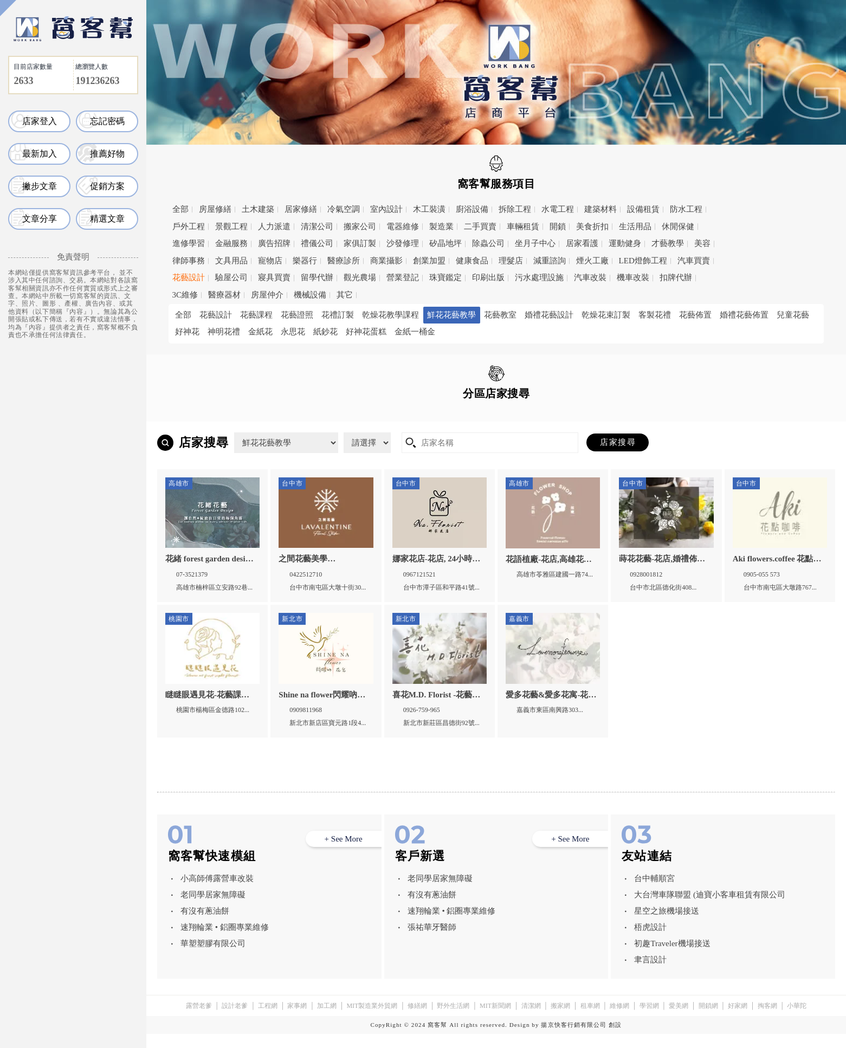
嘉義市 (479, 418)
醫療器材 (224, 294)
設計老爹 (235, 1020)
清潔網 (531, 1020)
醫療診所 (343, 260)
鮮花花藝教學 (451, 314)
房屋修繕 (215, 209)
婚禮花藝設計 (549, 314)
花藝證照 (297, 314)
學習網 (649, 1020)
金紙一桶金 (415, 331)
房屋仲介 (267, 294)
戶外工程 (188, 226)
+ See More (344, 853)
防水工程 (686, 209)
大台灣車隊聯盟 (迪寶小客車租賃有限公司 (709, 908)
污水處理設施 (539, 277)
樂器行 (305, 260)
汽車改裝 (590, 277)
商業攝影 (386, 260)
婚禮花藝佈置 (744, 314)
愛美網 (678, 1020)
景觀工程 (231, 226)
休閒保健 (678, 226)
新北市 (269, 418)
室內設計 (386, 209)
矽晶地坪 (445, 243)
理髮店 (511, 260)
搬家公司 (360, 226)
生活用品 (635, 226)
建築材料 (600, 209)
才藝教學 (667, 243)
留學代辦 (317, 277)
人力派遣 (274, 226)
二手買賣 (480, 226)
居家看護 (582, 243)
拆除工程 (515, 209)
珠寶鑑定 (445, 277)
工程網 (267, 1020)
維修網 (619, 1020)
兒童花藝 (793, 314)
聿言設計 (650, 973)
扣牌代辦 (676, 277)
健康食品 (472, 260)
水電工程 (557, 209)
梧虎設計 (650, 941)
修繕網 (417, 1020)
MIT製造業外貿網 (371, 1020)
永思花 (293, 331)
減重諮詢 (549, 260)
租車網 (590, 1020)
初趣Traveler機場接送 (672, 957)
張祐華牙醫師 (432, 941)
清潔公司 (317, 226)
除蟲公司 (488, 243)
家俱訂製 (360, 243)
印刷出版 (488, 277)
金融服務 (231, 243)
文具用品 (231, 260)
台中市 (409, 418)
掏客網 (767, 1020)
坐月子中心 (535, 243)
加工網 (327, 1020)
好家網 (737, 1020)
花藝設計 (188, 277)
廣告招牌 (274, 243)
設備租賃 (643, 209)
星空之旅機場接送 (666, 925)
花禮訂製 (337, 314)
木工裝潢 (429, 209)
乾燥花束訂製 (606, 314)
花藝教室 (500, 314)
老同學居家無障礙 (213, 908)
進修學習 (188, 243)
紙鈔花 (325, 331)
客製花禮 (654, 314)
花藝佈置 (695, 314)
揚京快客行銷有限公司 (573, 1039)
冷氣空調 (343, 209)
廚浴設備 (472, 209)
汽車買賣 (693, 260)
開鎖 (558, 226)
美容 (702, 243)
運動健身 (625, 243)
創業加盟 (429, 260)
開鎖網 (708, 1020)
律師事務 (188, 260)
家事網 (297, 1020)
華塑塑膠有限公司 (213, 957)
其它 (345, 294)
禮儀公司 (317, 243)
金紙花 (260, 331)
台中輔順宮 (654, 892)
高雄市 (549, 418)
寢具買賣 (274, 277)
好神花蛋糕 (366, 331)
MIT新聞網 (495, 1020)
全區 (190, 417)
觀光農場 (360, 277)
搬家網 (560, 1020)
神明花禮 (224, 331)
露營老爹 (199, 1020)
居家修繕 (301, 209)
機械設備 (310, 294)
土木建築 (258, 209)
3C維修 (185, 294)
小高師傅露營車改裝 (217, 892)
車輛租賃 (523, 226)
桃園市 (339, 418)
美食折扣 (592, 226)
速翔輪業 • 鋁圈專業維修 (224, 941)
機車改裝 (633, 277)
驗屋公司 (231, 277)
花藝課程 (256, 314)
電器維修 (402, 226)
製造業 (441, 226)
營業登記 (402, 277)
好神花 (187, 331)
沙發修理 (402, 243)
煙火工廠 (592, 260)
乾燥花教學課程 (390, 314)
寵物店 (270, 260)
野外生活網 (453, 1020)
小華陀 (796, 1020)
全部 (180, 209)
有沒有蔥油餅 (204, 925)
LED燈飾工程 (643, 260)
